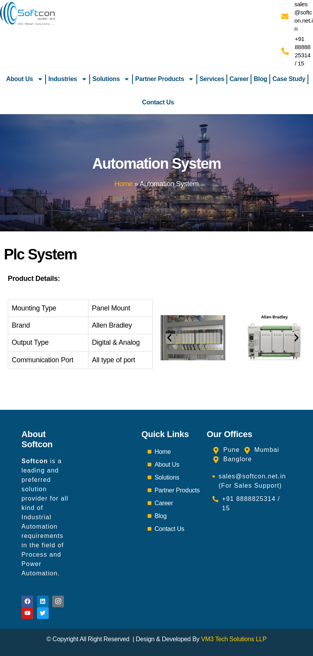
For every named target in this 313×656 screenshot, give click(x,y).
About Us (24, 79)
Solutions (111, 79)
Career (239, 79)
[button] (169, 337)
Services (212, 79)
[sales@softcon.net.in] (284, 16)
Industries (67, 79)
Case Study (288, 79)
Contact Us (158, 102)
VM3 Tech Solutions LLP (234, 639)
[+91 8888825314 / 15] (285, 51)
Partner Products (165, 79)
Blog (260, 79)
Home (123, 184)
